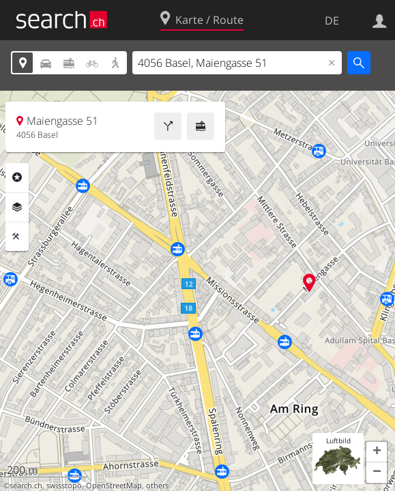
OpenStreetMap (114, 485)
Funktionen (17, 236)
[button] (376, 452)
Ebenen (17, 207)
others (157, 485)
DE (332, 20)
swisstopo (64, 485)
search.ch (26, 485)
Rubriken (17, 177)
